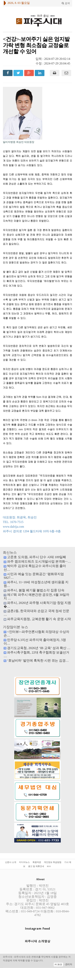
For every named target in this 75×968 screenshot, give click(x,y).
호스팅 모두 (50, 960)
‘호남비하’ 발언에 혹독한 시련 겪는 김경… (38, 660)
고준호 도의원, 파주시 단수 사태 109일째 (36, 557)
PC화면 (58, 964)
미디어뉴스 (24, 862)
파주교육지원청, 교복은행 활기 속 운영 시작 (39, 619)
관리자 (68, 964)
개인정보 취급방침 (52, 862)
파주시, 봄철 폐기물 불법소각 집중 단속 (35, 590)
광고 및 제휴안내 (36, 866)
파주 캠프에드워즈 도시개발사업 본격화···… (39, 561)
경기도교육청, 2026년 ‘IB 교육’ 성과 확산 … (38, 648)
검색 (66, 3)
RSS (49, 866)
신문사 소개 (10, 862)
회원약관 (36, 862)
